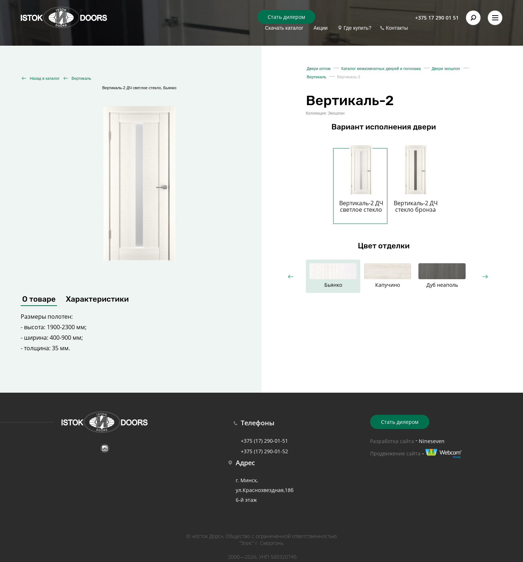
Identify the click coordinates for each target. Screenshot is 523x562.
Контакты (397, 28)
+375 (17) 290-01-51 (264, 440)
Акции (320, 28)
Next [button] (485, 276)
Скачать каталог (284, 28)
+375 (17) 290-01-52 (264, 451)
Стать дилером (286, 16)
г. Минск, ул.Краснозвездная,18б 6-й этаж (264, 490)
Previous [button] (290, 276)
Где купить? (358, 28)
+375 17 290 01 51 (437, 17)
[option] (361, 182)
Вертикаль (81, 78)
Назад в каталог (45, 78)
